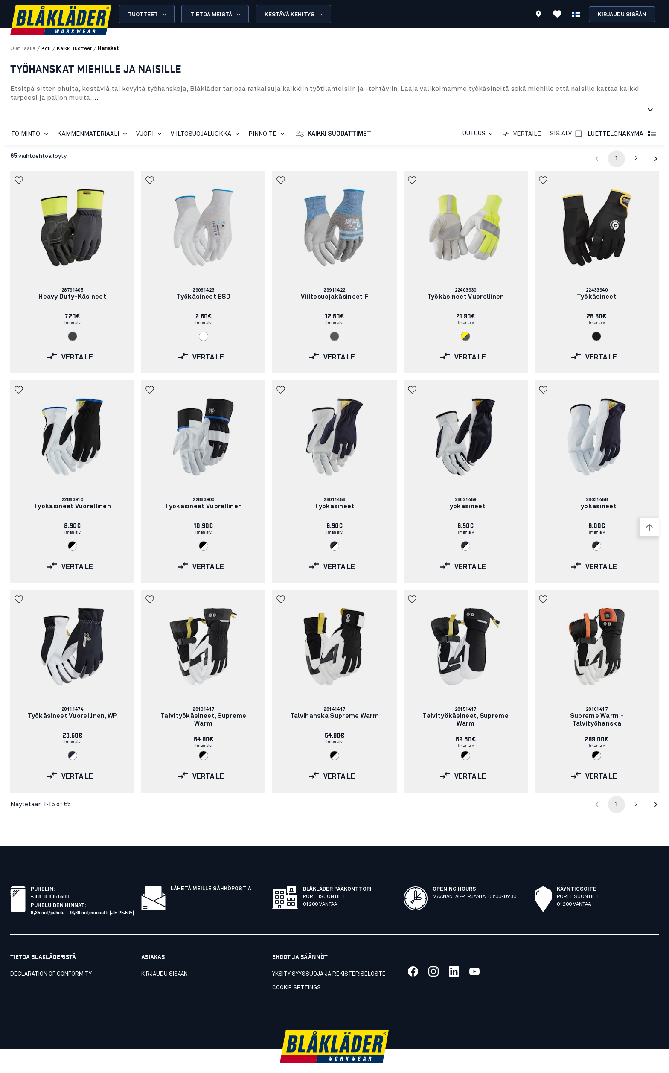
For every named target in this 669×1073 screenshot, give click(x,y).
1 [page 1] (616, 158)
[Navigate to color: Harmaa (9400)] (334, 336)
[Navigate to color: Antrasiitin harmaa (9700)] (72, 336)
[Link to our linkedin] (454, 952)
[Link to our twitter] (433, 952)
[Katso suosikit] (557, 14)
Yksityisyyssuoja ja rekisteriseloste (329, 955)
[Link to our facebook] (413, 952)
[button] (19, 180)
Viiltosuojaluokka (206, 134)
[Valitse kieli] (576, 14)
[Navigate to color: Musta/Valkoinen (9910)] (72, 546)
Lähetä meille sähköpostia (211, 870)
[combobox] (476, 133)
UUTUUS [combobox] (474, 134)
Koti (46, 48)
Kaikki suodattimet (333, 134)
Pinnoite (268, 134)
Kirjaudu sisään (622, 14)
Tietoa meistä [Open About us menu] (215, 14)
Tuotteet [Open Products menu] (147, 14)
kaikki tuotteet (74, 48)
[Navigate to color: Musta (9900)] (596, 336)
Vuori (150, 134)
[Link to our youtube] (474, 952)
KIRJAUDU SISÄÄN (164, 955)
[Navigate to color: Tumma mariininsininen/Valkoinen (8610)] (334, 546)
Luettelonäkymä (622, 134)
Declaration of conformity (51, 955)
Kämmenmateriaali (93, 134)
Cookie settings (296, 969)
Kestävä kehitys (294, 14)
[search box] (380, 14)
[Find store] (538, 15)
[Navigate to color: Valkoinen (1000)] (203, 336)
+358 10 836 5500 (50, 877)
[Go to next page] (655, 158)
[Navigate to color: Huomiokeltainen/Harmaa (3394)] (465, 336)
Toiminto (31, 134)
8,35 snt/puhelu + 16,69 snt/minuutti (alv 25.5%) (82, 893)
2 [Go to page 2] (636, 158)
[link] (72, 272)
